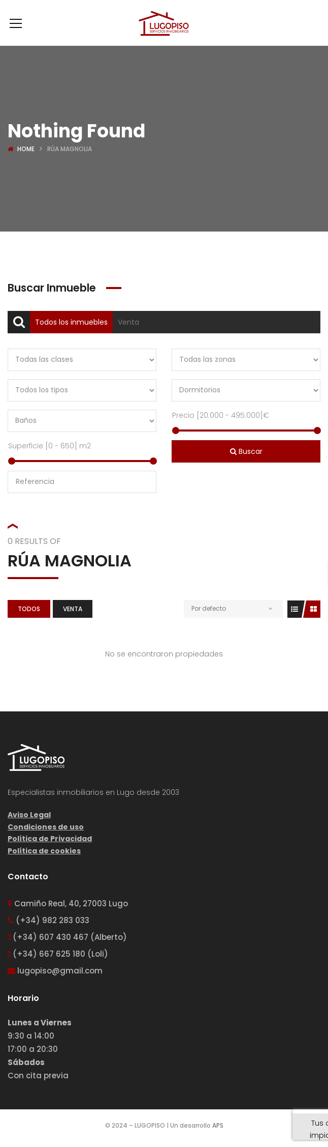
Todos (29, 609)
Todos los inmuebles (71, 322)
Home (26, 149)
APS (217, 1125)
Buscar (246, 451)
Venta (128, 322)
